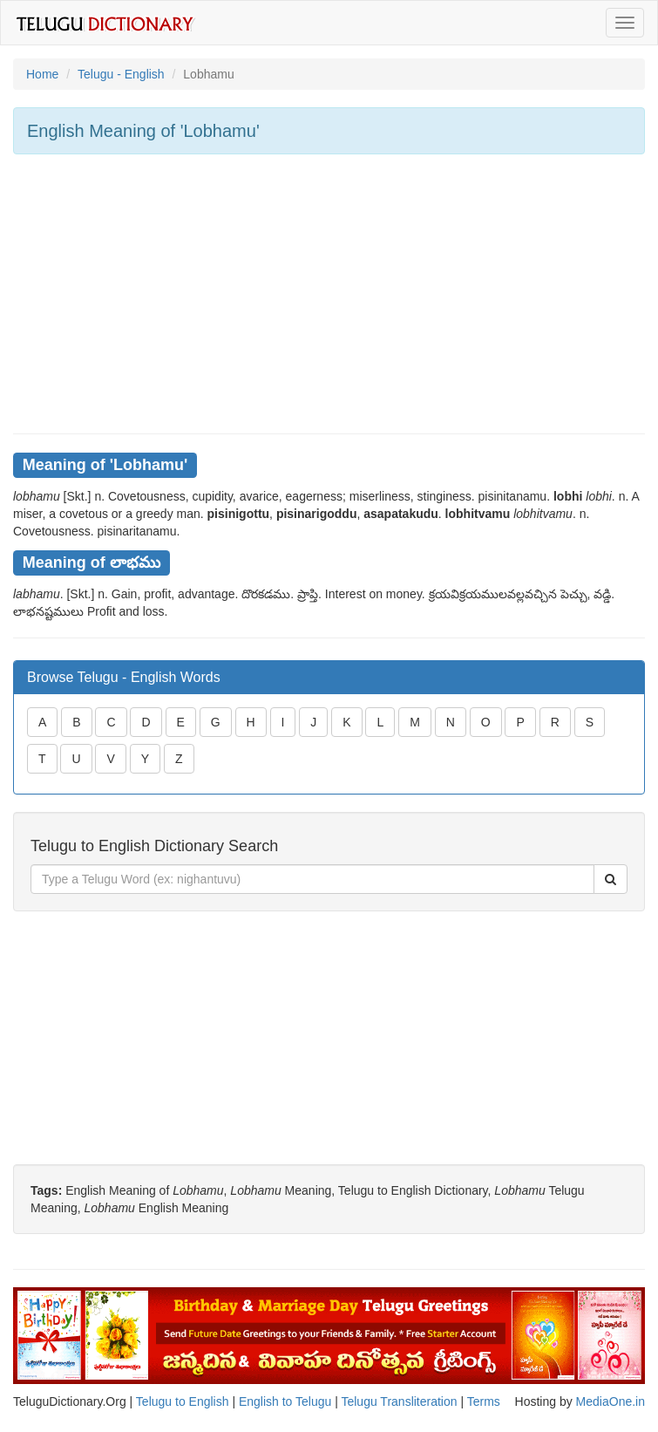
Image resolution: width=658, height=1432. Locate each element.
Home (42, 74)
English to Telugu (285, 1401)
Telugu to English (182, 1401)
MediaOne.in (610, 1401)
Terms (483, 1401)
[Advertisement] (329, 294)
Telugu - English (121, 74)
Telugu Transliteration (399, 1401)
